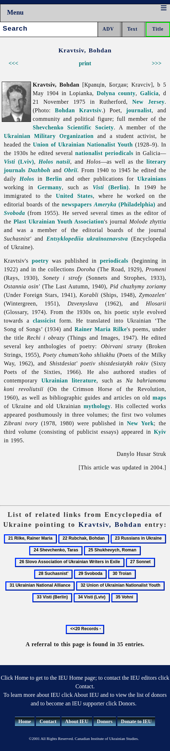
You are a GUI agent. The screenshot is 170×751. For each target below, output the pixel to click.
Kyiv (160, 432)
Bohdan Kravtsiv (78, 110)
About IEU (77, 721)
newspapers (77, 204)
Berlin (54, 179)
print (85, 63)
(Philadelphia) (124, 204)
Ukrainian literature (68, 380)
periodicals (119, 153)
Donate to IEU (136, 721)
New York (140, 423)
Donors (105, 721)
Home (24, 721)
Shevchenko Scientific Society (73, 127)
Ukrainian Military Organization (49, 136)
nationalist (88, 153)
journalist (139, 110)
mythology (97, 406)
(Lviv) (19, 162)
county (127, 93)
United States (74, 196)
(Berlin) (110, 187)
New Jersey (148, 102)
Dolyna (106, 93)
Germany (49, 187)
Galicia (149, 93)
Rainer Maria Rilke (100, 329)
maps (159, 398)
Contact (47, 721)
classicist (44, 321)
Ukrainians (151, 179)
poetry (40, 261)
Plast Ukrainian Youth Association (59, 221)
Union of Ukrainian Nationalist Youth (83, 145)
